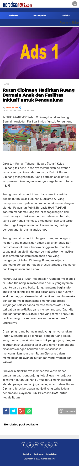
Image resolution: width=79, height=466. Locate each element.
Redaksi (27, 454)
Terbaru (13, 15)
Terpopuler (39, 15)
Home (6, 84)
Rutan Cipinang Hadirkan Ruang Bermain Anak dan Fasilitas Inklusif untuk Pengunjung (39, 95)
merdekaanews (48, 459)
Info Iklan (51, 454)
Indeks (66, 15)
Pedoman (39, 454)
